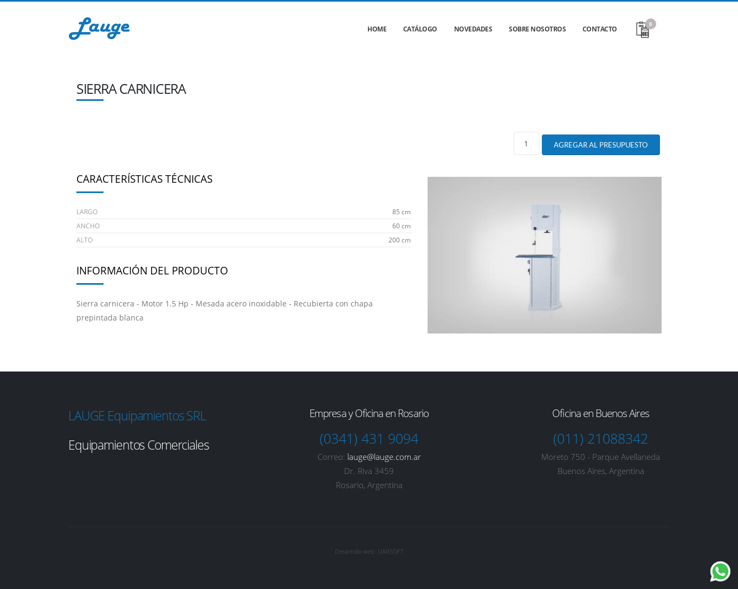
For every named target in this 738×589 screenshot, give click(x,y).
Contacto (599, 29)
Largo (87, 211)
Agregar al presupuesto (601, 144)
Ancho (88, 226)
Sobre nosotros (537, 29)
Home (376, 29)
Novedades (473, 29)
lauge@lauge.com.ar (384, 456)
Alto (84, 240)
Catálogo (420, 29)
